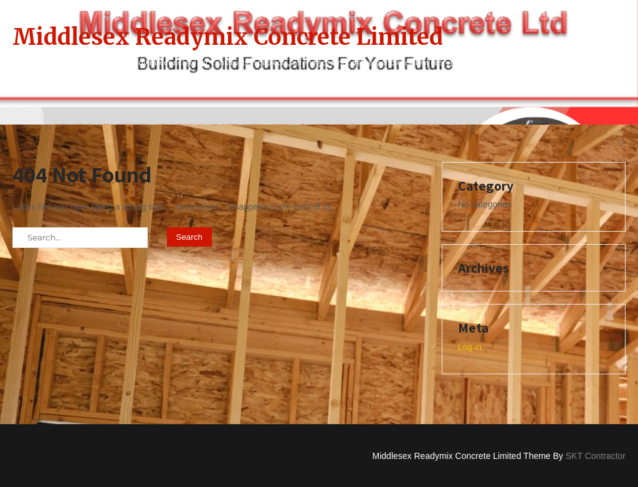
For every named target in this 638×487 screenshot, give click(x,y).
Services (588, 87)
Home (188, 87)
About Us (259, 87)
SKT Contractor (596, 456)
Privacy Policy (500, 87)
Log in (470, 347)
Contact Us (343, 87)
